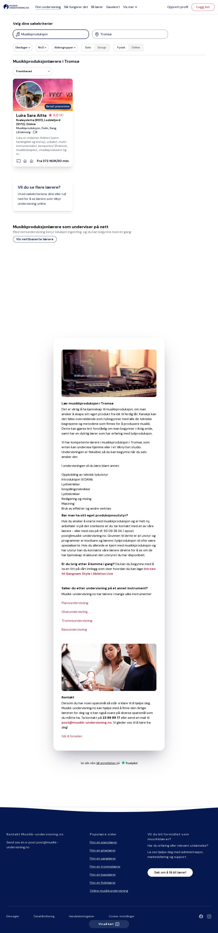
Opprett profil (177, 7)
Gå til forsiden (72, 736)
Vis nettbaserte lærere (34, 239)
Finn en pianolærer (103, 842)
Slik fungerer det (76, 7)
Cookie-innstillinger (121, 916)
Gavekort (113, 7)
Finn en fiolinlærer (103, 883)
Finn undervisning (48, 7)
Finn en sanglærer (103, 858)
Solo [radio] (88, 47)
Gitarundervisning (75, 612)
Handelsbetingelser (81, 916)
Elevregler (12, 916)
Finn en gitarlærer (103, 850)
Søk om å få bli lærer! (170, 872)
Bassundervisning (74, 629)
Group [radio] (101, 47)
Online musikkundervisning (109, 891)
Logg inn (203, 7)
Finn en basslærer (103, 874)
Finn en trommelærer (105, 866)
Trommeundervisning (77, 621)
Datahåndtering (44, 916)
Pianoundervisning (75, 603)
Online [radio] (136, 47)
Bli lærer (97, 7)
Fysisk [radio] (121, 47)
